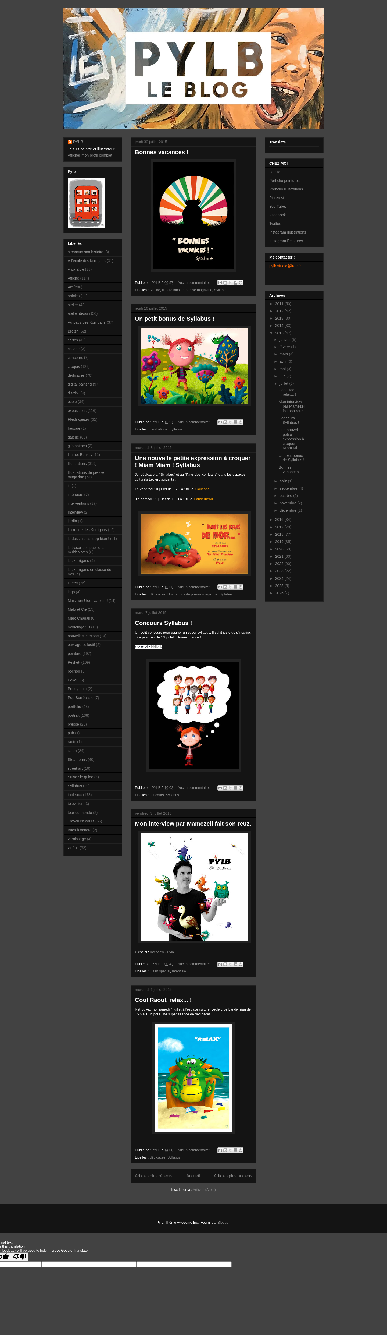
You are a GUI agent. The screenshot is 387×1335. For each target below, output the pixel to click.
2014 (280, 325)
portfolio (74, 706)
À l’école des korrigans (87, 261)
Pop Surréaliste (81, 697)
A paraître (76, 269)
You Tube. (277, 206)
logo (71, 592)
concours (157, 795)
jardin (72, 521)
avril (284, 361)
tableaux (75, 795)
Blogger (224, 1222)
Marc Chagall (79, 618)
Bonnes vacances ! (161, 152)
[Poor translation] (19, 1256)
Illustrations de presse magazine (187, 290)
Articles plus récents (154, 1176)
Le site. (275, 172)
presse (73, 724)
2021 (280, 556)
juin (283, 376)
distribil (74, 393)
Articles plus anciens (233, 1176)
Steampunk (77, 759)
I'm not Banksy (80, 455)
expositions (77, 410)
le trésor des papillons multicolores (86, 549)
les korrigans (78, 561)
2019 (280, 541)
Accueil (193, 1176)
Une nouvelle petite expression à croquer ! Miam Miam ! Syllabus (192, 461)
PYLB (78, 142)
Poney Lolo (77, 689)
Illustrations (158, 429)
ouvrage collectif (81, 644)
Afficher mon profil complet (90, 155)
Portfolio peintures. (285, 180)
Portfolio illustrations (286, 189)
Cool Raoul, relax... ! (163, 1000)
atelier (73, 305)
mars (284, 354)
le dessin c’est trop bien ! (88, 538)
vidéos (73, 848)
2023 (280, 571)
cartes (73, 340)
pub (71, 733)
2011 (280, 304)
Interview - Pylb (162, 952)
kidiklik (156, 647)
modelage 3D (79, 627)
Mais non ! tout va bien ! (88, 600)
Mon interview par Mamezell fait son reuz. (193, 823)
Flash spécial (160, 971)
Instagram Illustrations (287, 232)
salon (72, 750)
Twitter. (275, 223)
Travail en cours (81, 821)
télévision (75, 803)
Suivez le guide (80, 777)
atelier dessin (79, 313)
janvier (286, 339)
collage (74, 349)
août (284, 481)
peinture (74, 653)
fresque (74, 428)
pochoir (74, 671)
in (69, 485)
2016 (280, 519)
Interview (179, 971)
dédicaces (158, 594)
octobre (286, 495)
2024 (280, 578)
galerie (73, 437)
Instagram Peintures (286, 241)
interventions (78, 503)
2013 (280, 318)
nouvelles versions (83, 636)
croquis (74, 366)
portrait (74, 715)
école (72, 402)
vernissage (77, 839)
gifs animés (77, 446)
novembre (288, 503)
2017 (280, 527)
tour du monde (80, 812)
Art (70, 287)
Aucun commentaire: (194, 283)
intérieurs (75, 494)
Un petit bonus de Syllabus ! (174, 318)
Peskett (74, 662)
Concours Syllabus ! (163, 623)
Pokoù (73, 680)
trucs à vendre (80, 830)
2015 (280, 333)
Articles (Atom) (204, 1190)
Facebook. (278, 215)
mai (283, 369)
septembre (289, 488)
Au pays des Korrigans (87, 322)
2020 (280, 549)
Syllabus (220, 290)
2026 (280, 593)
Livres (73, 583)
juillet (284, 383)
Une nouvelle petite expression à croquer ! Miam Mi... (291, 439)
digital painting (80, 384)
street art (75, 768)
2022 (280, 563)
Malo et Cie (77, 609)
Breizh (73, 331)
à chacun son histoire (85, 252)
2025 (280, 586)
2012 (280, 311)
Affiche (154, 290)
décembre (288, 510)
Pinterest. (277, 198)
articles (74, 296)
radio (72, 742)
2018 (280, 534)
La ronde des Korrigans (87, 530)
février (285, 347)
